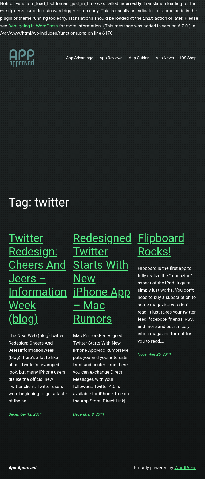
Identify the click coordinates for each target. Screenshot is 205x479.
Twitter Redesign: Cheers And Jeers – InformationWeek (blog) (38, 278)
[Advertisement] (102, 135)
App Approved (22, 467)
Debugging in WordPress (33, 26)
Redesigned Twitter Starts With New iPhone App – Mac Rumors (102, 278)
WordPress (185, 467)
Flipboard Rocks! (161, 245)
